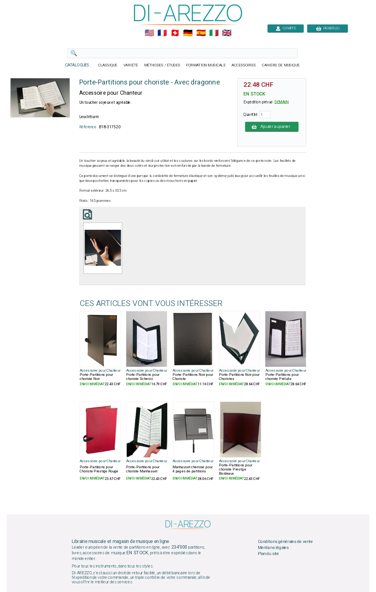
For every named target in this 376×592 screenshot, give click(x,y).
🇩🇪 (188, 33)
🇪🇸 (201, 33)
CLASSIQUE (108, 65)
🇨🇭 (175, 33)
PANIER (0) (327, 28)
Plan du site (268, 553)
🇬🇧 (226, 33)
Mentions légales (273, 547)
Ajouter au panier (272, 126)
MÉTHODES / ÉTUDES (162, 65)
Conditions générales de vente (285, 542)
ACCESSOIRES (243, 65)
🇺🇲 (149, 33)
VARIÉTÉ (130, 65)
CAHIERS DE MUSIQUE (281, 65)
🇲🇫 (162, 33)
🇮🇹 (214, 33)
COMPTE (286, 28)
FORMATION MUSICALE (205, 65)
